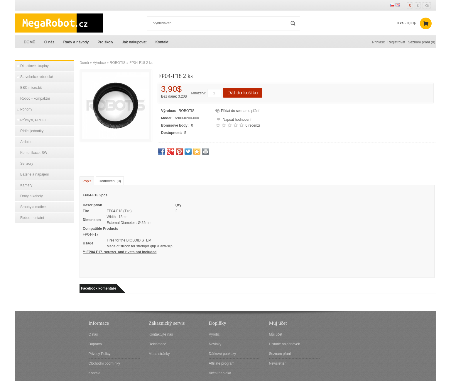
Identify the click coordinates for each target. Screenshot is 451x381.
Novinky (215, 344)
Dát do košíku (242, 93)
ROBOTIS (118, 63)
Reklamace (157, 344)
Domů (84, 63)
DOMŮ (30, 42)
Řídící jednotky (31, 131)
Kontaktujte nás (161, 334)
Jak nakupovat (134, 42)
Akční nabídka (220, 373)
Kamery (26, 185)
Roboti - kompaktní (35, 98)
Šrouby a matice (33, 207)
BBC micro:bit (31, 88)
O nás (49, 42)
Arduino (26, 142)
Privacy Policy (100, 354)
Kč (427, 6)
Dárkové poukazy (222, 354)
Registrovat (396, 42)
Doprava (95, 344)
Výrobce (99, 63)
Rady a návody (76, 42)
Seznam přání (280, 354)
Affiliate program (221, 363)
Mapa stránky (159, 354)
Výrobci (215, 334)
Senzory (26, 163)
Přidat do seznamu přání (240, 111)
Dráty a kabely (31, 196)
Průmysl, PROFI (33, 120)
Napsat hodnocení (233, 119)
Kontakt (161, 42)
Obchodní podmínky (104, 363)
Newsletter (277, 363)
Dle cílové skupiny (34, 66)
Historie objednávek (284, 344)
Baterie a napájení (34, 174)
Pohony (26, 109)
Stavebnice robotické (36, 77)
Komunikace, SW (33, 153)
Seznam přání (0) (421, 42)
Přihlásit (378, 42)
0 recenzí (252, 125)
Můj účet (275, 334)
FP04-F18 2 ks (141, 63)
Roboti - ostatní (32, 218)
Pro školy (105, 42)
